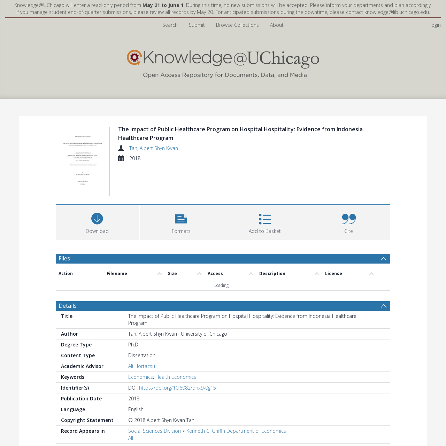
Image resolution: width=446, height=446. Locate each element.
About (277, 25)
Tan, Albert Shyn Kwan (153, 148)
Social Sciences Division (154, 399)
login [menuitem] (435, 25)
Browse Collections (237, 25)
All (130, 405)
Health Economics (175, 345)
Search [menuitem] (170, 25)
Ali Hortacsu (141, 334)
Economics (140, 345)
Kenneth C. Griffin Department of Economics (236, 399)
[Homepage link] (223, 62)
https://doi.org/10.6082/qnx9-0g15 (177, 355)
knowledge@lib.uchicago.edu (396, 12)
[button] (181, 189)
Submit (197, 25)
